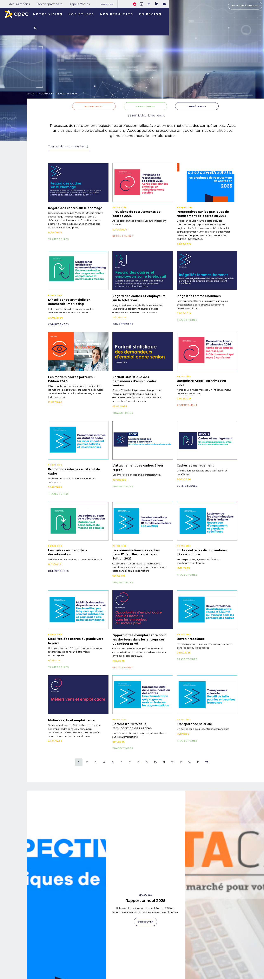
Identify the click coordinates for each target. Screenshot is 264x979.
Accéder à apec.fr (245, 6)
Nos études (81, 14)
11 (164, 762)
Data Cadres (224, 886)
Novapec (106, 4)
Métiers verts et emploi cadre (71, 720)
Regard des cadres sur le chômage (75, 208)
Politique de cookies (181, 960)
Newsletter (144, 960)
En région (150, 14)
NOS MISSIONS (54, 950)
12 (172, 762)
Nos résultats (116, 14)
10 (155, 762)
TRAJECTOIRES (145, 106)
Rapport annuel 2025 (145, 818)
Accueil (31, 93)
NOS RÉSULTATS (55, 960)
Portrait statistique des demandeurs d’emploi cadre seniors (134, 381)
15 (198, 762)
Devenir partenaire (49, 4)
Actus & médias (19, 4)
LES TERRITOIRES (56, 966)
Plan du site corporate (182, 949)
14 (189, 762)
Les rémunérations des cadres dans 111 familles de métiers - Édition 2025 (136, 554)
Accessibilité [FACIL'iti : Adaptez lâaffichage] (229, 961)
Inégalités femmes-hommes (199, 296)
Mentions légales (179, 955)
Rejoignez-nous (144, 949)
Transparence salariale (194, 724)
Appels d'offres (80, 4)
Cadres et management (195, 465)
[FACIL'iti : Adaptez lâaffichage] (134, 4)
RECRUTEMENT (94, 106)
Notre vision (47, 14)
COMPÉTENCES (196, 106)
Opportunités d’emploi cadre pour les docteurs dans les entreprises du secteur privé (139, 639)
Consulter (66, 920)
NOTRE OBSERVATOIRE (60, 955)
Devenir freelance (191, 639)
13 (181, 762)
